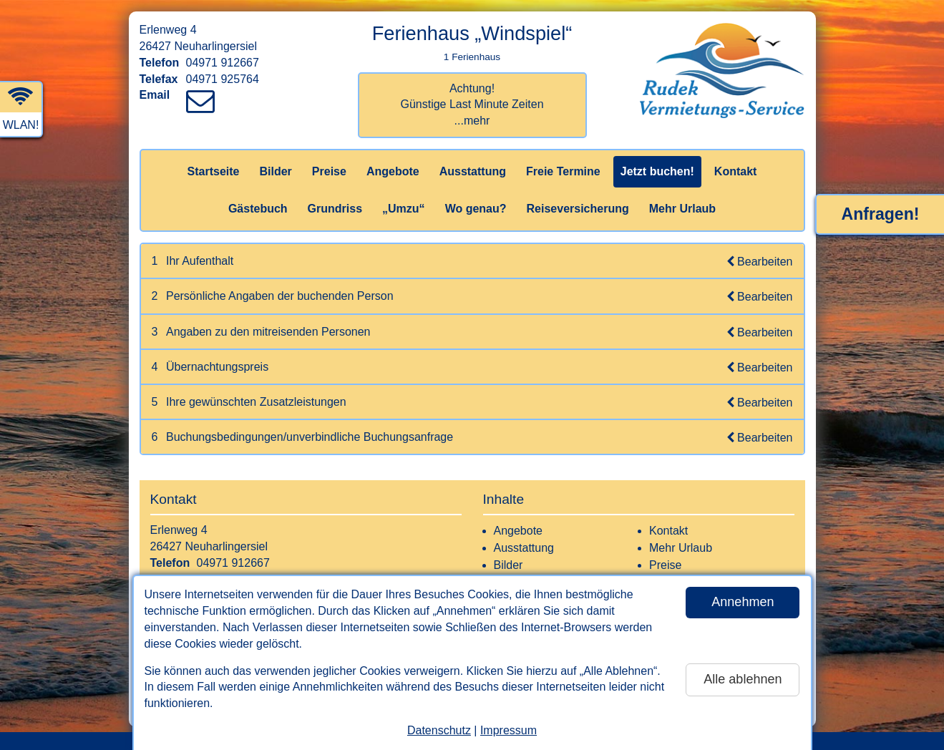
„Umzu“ (403, 209)
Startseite (214, 171)
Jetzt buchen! (657, 171)
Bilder (275, 171)
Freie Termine (563, 171)
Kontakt (735, 171)
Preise (329, 171)
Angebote (392, 171)
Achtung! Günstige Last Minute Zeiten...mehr (471, 104)
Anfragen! (881, 214)
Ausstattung (472, 171)
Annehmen (742, 602)
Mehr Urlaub (682, 209)
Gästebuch (258, 209)
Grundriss (335, 209)
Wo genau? (476, 209)
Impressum (508, 730)
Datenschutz (439, 730)
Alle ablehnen (743, 679)
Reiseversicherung (578, 209)
